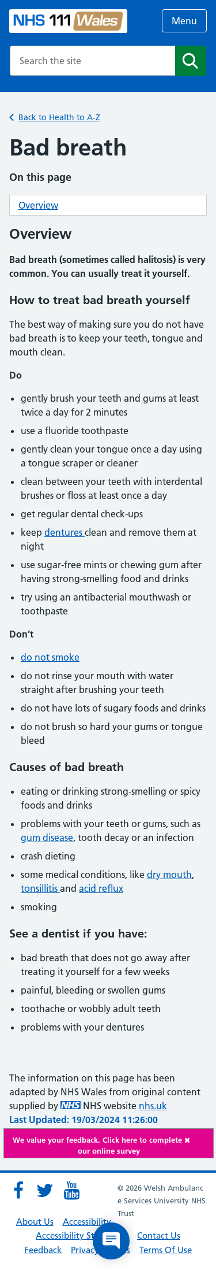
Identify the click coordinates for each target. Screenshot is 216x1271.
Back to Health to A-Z (59, 117)
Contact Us (158, 1235)
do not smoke (50, 657)
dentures (64, 532)
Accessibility (87, 1221)
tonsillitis (40, 888)
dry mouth (169, 874)
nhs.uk (153, 1105)
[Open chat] (111, 1240)
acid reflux (101, 888)
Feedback (43, 1249)
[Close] (195, 1140)
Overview (38, 205)
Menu (184, 21)
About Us (35, 1221)
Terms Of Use (165, 1249)
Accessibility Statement (82, 1235)
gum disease (47, 837)
